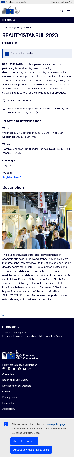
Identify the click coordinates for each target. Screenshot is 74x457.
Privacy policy (9, 397)
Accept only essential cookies (31, 449)
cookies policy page (55, 424)
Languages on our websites (16, 385)
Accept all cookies (24, 441)
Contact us (8, 374)
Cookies (6, 391)
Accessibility (8, 408)
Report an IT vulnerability (15, 379)
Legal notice (8, 403)
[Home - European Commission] (11, 10)
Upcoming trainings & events (18, 27)
